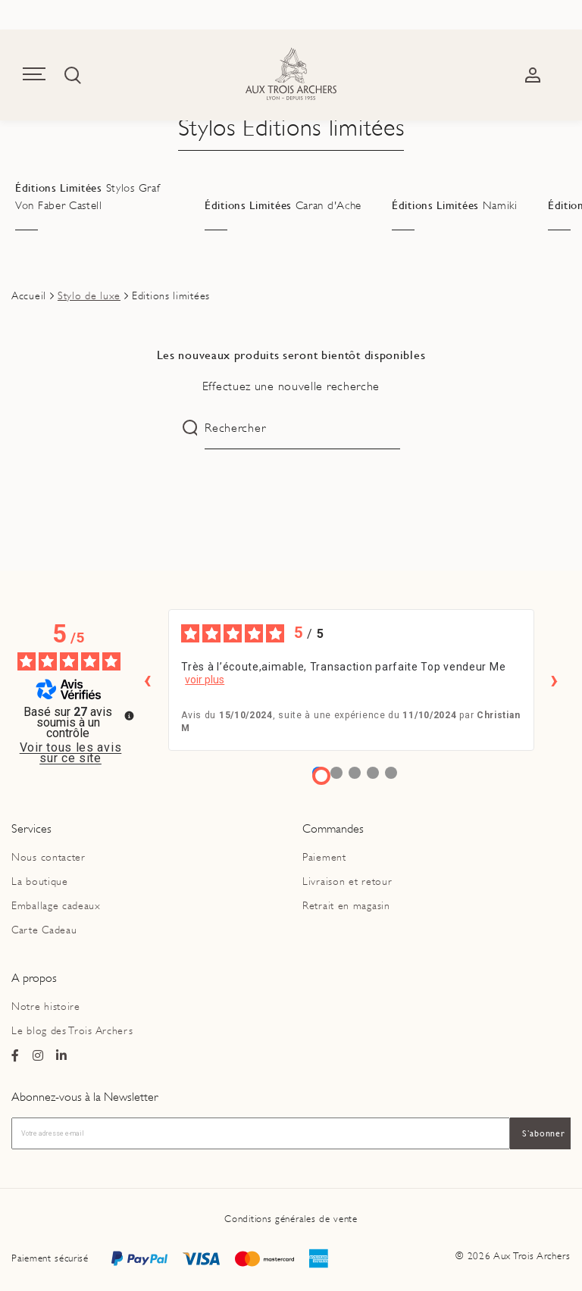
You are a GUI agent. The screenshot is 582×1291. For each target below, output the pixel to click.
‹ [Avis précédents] (147, 679)
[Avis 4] (373, 773)
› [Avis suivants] (554, 679)
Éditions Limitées (87, 197)
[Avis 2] (336, 773)
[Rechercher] (302, 428)
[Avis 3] (355, 773)
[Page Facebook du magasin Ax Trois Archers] (15, 1056)
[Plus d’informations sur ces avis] (128, 714)
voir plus (204, 680)
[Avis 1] (321, 776)
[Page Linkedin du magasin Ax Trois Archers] (61, 1056)
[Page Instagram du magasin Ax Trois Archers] (38, 1056)
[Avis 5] (391, 773)
